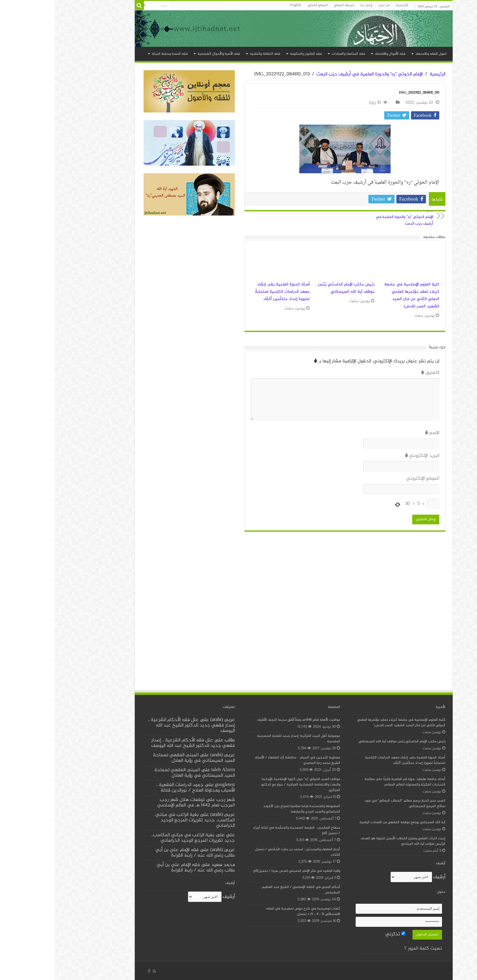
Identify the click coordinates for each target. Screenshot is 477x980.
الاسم (377, 433)
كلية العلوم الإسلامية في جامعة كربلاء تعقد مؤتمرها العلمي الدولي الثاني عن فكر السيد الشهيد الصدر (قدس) (356, 295)
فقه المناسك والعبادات (293, 54)
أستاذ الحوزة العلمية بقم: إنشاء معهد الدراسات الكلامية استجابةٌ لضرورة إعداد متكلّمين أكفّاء (227, 292)
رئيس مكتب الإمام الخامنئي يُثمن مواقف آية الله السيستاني (291, 288)
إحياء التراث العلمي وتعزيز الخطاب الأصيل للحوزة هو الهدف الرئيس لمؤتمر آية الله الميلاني (348, 841)
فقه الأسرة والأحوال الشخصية (163, 54)
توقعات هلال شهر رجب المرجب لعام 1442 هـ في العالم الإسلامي (141, 802)
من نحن (329, 5)
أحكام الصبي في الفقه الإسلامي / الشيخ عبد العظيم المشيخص (246, 890)
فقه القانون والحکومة (251, 54)
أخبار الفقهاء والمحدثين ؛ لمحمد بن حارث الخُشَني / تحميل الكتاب (242, 852)
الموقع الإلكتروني (367, 478)
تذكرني (340, 934)
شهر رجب (170, 800)
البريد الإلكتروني (367, 456)
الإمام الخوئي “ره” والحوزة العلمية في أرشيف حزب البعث (347, 217)
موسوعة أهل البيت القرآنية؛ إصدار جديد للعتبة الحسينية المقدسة (243, 739)
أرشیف (384, 877)
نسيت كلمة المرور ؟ (368, 948)
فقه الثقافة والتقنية (210, 54)
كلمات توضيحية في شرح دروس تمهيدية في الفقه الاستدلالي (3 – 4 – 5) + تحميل (248, 911)
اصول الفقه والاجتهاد (376, 54)
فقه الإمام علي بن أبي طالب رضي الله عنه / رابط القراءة (140, 853)
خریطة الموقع (289, 5)
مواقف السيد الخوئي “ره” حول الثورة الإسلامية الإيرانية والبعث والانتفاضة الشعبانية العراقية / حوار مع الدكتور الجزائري (245, 784)
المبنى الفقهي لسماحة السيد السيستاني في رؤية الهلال (139, 758)
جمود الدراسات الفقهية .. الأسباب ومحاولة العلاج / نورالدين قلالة (140, 788)
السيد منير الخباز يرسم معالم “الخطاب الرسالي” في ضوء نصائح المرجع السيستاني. (350, 803)
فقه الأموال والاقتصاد (335, 54)
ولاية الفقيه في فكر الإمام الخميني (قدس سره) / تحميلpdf (241, 871)
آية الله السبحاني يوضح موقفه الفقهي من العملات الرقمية (347, 822)
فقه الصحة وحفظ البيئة (115, 54)
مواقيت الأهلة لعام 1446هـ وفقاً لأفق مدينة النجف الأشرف (243, 720)
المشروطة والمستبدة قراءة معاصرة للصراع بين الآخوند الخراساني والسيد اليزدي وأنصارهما (246, 809)
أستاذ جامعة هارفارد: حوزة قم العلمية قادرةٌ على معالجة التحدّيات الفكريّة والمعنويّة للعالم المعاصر (349, 782)
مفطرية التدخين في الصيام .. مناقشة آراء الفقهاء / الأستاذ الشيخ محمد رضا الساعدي (242, 760)
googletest (170, 785)
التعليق (375, 373)
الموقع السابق (262, 5)
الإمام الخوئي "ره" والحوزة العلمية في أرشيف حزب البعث (314, 74)
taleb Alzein (168, 770)
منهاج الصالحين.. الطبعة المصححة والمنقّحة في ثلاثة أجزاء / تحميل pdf (241, 831)
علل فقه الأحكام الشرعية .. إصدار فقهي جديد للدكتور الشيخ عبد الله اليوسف (136, 725)
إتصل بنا (311, 5)
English (240, 5)
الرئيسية (347, 5)
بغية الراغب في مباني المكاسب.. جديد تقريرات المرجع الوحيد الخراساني (140, 820)
